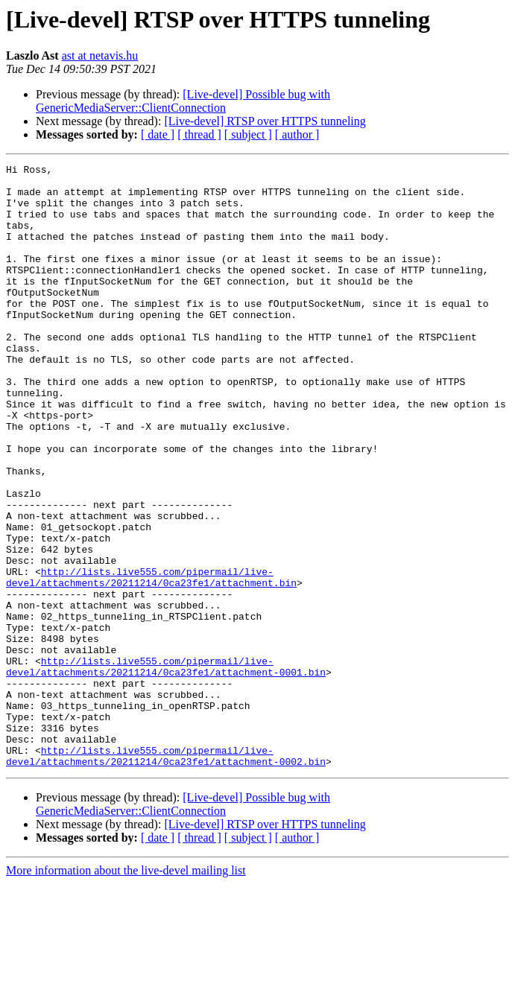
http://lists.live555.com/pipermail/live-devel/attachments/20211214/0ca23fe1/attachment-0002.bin (166, 875)
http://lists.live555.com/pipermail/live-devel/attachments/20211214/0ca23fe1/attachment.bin (151, 660)
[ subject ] (248, 134)
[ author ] (297, 134)
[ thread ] (199, 134)
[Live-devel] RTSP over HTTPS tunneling (264, 121)
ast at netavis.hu (100, 55)
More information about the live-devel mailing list (126, 991)
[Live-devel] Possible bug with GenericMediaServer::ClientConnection (183, 101)
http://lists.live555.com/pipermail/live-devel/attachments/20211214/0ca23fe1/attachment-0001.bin (166, 767)
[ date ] (157, 134)
